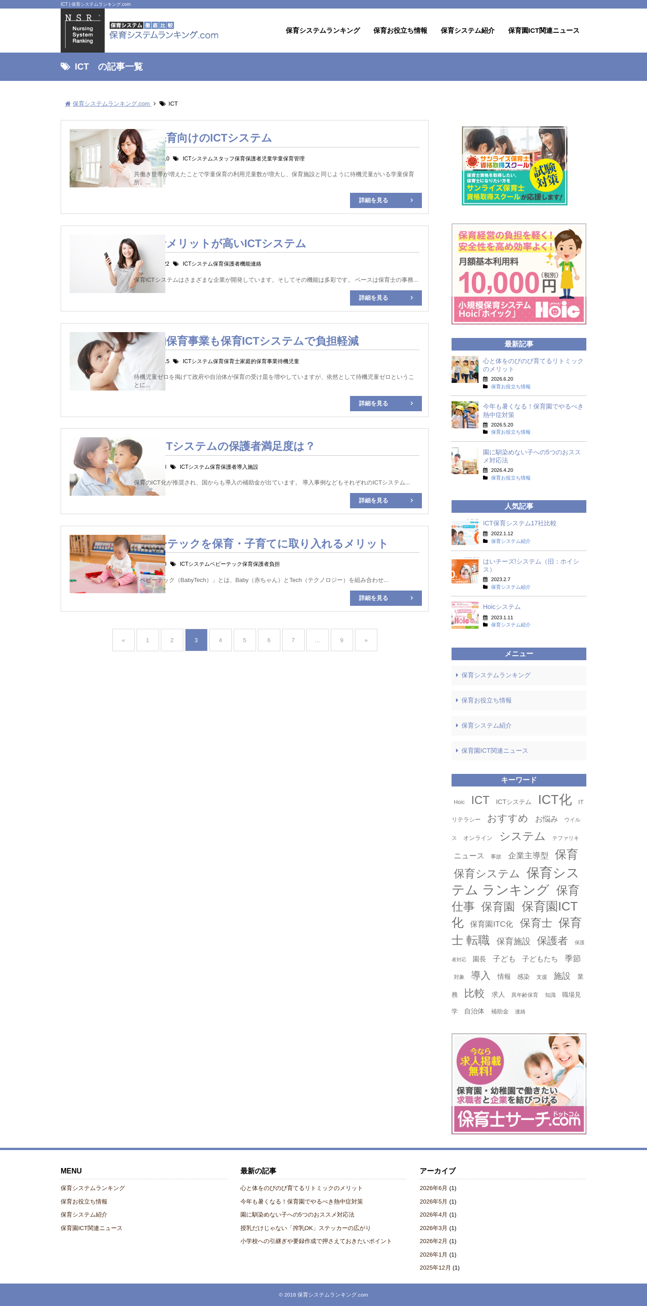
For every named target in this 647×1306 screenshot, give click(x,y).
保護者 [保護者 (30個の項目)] (552, 940)
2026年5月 (434, 1201)
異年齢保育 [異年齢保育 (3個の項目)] (524, 995)
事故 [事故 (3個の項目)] (496, 856)
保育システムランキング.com (332, 1294)
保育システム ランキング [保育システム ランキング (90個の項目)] (516, 881)
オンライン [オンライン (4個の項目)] (477, 838)
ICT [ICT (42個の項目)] (480, 800)
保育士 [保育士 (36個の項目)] (536, 923)
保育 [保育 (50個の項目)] (566, 854)
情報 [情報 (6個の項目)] (504, 976)
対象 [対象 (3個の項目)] (459, 977)
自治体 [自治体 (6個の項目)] (474, 1011)
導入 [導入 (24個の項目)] (481, 975)
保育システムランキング (323, 30)
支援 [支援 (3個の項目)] (541, 977)
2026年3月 (434, 1228)
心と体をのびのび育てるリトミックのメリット (301, 1188)
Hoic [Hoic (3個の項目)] (459, 802)
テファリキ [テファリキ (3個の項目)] (565, 838)
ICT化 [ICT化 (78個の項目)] (555, 799)
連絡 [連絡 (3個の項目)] (520, 1011)
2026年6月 (434, 1188)
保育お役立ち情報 (400, 30)
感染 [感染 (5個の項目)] (523, 976)
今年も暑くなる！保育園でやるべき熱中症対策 (301, 1201)
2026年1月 (434, 1254)
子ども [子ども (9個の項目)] (504, 958)
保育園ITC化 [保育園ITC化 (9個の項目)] (491, 924)
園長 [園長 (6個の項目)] (479, 959)
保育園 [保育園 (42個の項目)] (498, 906)
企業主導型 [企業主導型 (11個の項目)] (528, 855)
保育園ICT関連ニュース (544, 30)
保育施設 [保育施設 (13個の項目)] (513, 941)
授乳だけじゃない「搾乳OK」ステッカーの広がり (306, 1228)
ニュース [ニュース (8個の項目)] (469, 856)
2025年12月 (435, 1267)
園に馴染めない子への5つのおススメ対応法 (297, 1214)
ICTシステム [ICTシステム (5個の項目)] (514, 801)
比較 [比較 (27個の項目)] (474, 993)
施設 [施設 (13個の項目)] (562, 976)
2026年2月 (434, 1241)
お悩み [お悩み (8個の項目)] (546, 819)
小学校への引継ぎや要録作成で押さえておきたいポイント (316, 1241)
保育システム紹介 (468, 30)
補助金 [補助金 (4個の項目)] (500, 1011)
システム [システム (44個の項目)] (522, 836)
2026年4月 (434, 1214)
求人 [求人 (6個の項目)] (498, 994)
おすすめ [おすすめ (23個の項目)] (507, 818)
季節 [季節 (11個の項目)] (573, 958)
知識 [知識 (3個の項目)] (550, 995)
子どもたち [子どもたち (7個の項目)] (540, 959)
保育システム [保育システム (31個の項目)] (487, 874)
